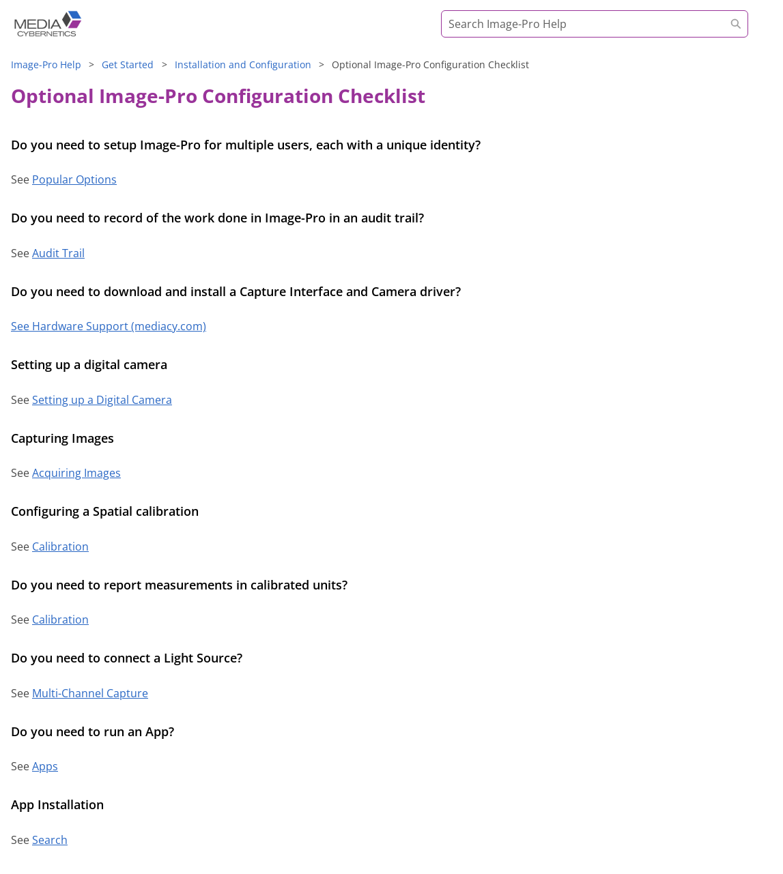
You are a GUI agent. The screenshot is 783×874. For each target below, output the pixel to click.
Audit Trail (58, 253)
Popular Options (74, 179)
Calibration (60, 546)
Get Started (128, 64)
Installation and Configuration (243, 64)
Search (50, 839)
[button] (736, 24)
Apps (45, 766)
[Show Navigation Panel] (755, 30)
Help (46, 64)
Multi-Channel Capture (90, 693)
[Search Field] (594, 24)
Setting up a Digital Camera (102, 399)
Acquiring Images (76, 472)
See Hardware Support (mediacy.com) (108, 326)
